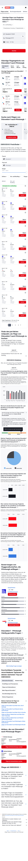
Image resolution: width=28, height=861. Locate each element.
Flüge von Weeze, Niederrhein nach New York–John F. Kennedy (13, 715)
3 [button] (15, 325)
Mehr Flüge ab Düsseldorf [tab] (8, 690)
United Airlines (11, 587)
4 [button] (18, 325)
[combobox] (8, 24)
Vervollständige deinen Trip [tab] (9, 693)
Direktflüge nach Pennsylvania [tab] (10, 683)
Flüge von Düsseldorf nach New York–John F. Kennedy (13, 706)
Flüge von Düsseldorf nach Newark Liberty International (12, 709)
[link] (11, 137)
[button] (2, 7)
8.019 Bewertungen (13, 622)
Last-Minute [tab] (18, 66)
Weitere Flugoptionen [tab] (7, 697)
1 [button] (9, 325)
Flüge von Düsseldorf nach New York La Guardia (14, 712)
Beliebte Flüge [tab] (18, 680)
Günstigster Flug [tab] (5, 66)
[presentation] (7, 21)
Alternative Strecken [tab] (7, 680)
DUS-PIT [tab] (14, 350)
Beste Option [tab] (12, 66)
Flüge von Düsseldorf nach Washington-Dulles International (13, 722)
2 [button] (12, 325)
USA (19, 830)
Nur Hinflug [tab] (24, 66)
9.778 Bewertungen (13, 591)
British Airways (12, 618)
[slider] (26, 172)
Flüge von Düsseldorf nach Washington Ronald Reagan (13, 725)
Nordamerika (13, 830)
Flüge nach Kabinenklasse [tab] (9, 687)
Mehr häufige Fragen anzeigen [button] (14, 666)
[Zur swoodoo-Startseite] (9, 8)
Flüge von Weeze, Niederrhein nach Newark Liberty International (12, 718)
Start (8, 830)
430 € (4, 21)
